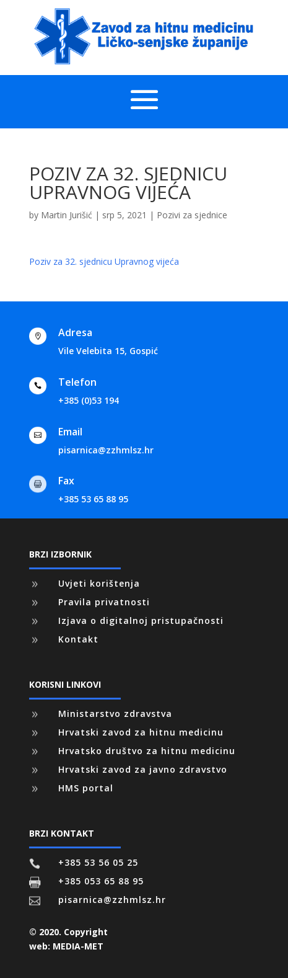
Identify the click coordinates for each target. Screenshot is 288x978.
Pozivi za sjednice (192, 215)
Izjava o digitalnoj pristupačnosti (141, 620)
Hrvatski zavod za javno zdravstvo (142, 769)
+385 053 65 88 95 (101, 881)
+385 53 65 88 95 (93, 499)
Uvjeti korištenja (99, 583)
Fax (66, 480)
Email (70, 431)
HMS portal (85, 788)
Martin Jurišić (66, 215)
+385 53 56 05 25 (98, 862)
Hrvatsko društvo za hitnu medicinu (146, 751)
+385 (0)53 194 (88, 400)
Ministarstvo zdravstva (115, 713)
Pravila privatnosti (104, 602)
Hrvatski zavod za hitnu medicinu (141, 732)
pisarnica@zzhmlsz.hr (106, 450)
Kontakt (78, 639)
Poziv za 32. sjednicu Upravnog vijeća (104, 261)
